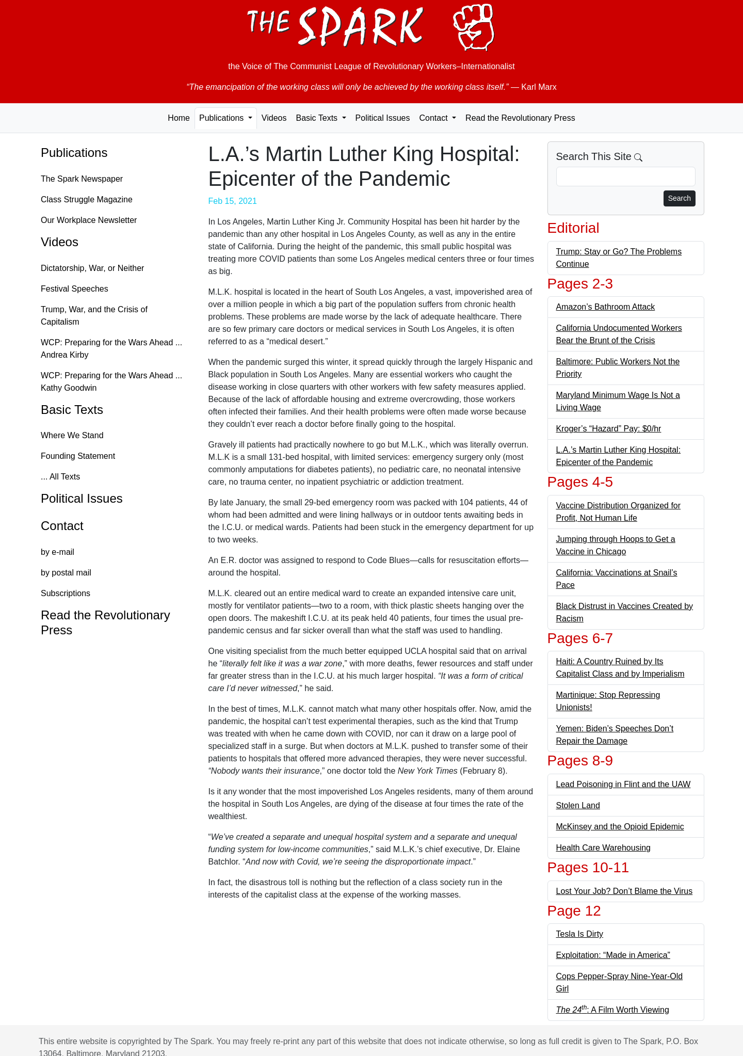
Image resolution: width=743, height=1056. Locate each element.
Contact (62, 526)
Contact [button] (434, 118)
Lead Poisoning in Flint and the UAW (623, 784)
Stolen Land (578, 805)
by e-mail (57, 552)
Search (679, 198)
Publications (74, 152)
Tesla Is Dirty (580, 934)
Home (179, 118)
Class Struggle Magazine (87, 199)
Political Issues (383, 118)
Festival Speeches (74, 288)
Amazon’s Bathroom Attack (605, 306)
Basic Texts (72, 410)
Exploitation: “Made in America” (613, 955)
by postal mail (66, 572)
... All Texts (60, 476)
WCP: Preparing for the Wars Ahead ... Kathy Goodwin (111, 381)
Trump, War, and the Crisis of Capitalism (94, 315)
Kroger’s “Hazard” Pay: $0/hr (608, 428)
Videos (274, 118)
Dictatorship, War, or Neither (92, 268)
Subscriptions (65, 593)
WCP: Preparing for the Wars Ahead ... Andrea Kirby (111, 348)
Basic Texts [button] (318, 118)
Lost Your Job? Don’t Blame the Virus (624, 891)
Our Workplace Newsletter (89, 220)
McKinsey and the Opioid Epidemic (620, 826)
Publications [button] (222, 118)
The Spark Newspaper (82, 178)
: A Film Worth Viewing (612, 1009)
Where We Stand (72, 435)
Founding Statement (78, 456)
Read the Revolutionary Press (520, 118)
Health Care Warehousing (603, 847)
